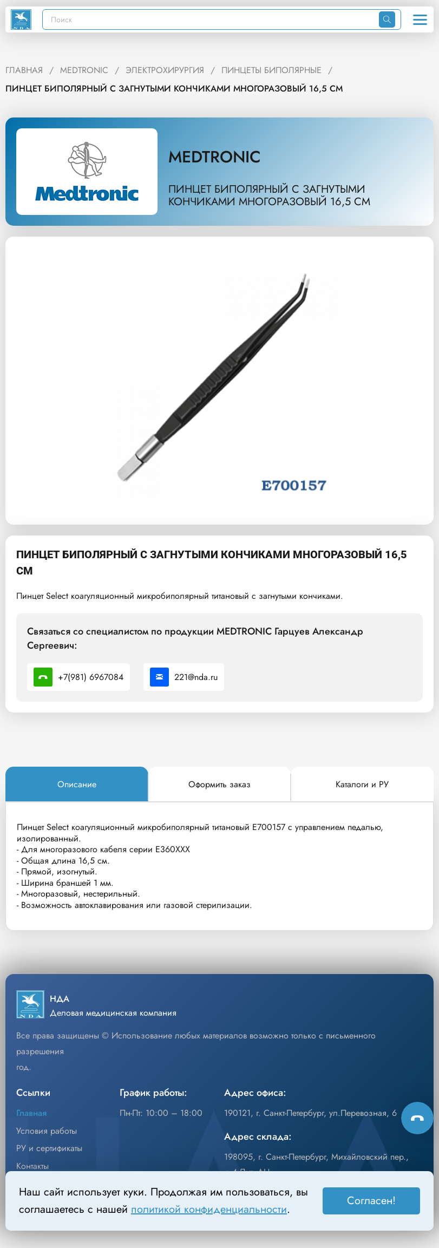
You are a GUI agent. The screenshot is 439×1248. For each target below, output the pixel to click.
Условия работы (46, 1131)
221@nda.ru (184, 677)
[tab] (76, 784)
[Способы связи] (417, 1118)
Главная (31, 1113)
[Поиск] (211, 19)
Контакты (32, 1166)
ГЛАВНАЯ (24, 70)
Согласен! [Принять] (371, 1200)
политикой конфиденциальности (209, 1209)
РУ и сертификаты (49, 1148)
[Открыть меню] (420, 19)
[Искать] (387, 19)
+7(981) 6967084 (78, 677)
